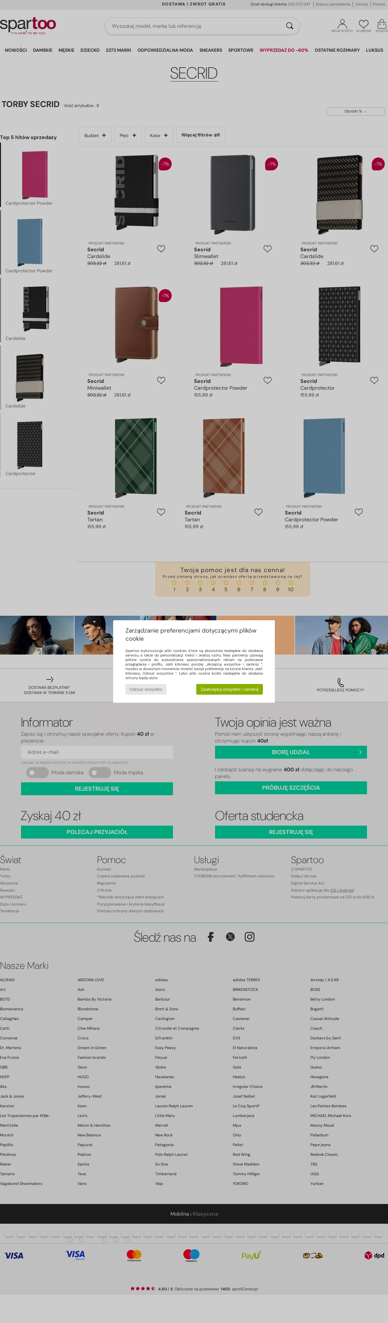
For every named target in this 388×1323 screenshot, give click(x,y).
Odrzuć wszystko (146, 689)
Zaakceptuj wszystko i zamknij (230, 689)
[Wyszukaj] (289, 26)
